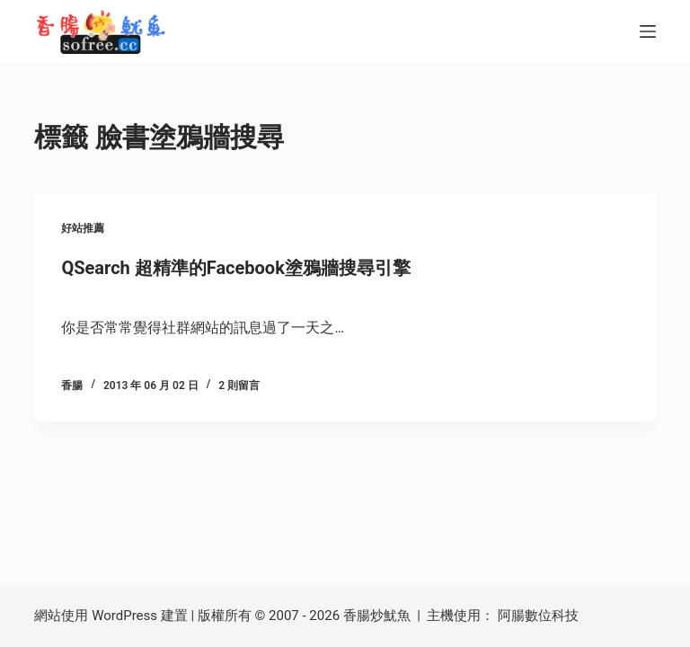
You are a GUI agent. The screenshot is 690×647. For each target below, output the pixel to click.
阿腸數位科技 (540, 615)
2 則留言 (239, 385)
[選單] (648, 31)
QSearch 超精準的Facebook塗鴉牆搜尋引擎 (235, 268)
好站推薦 (82, 228)
